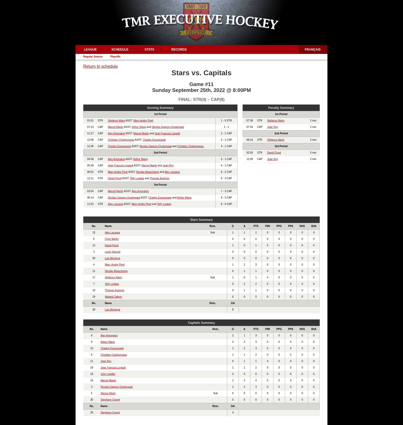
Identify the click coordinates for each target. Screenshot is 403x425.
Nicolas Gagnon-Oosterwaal (168, 127)
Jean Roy (168, 165)
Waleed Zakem (113, 296)
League (90, 49)
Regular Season (93, 56)
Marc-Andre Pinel (143, 120)
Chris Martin (112, 239)
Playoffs (116, 56)
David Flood (115, 178)
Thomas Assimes (159, 178)
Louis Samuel (113, 251)
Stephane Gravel (110, 399)
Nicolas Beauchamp (147, 172)
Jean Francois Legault (167, 133)
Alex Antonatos (116, 133)
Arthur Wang (139, 127)
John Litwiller (107, 374)
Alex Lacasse (172, 172)
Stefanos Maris (116, 120)
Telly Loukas (137, 178)
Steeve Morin (108, 393)
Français (313, 49)
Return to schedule (100, 66)
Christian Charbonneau (121, 139)
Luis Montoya (112, 258)
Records (179, 49)
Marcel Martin (116, 127)
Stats (149, 49)
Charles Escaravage (154, 139)
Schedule (119, 49)
